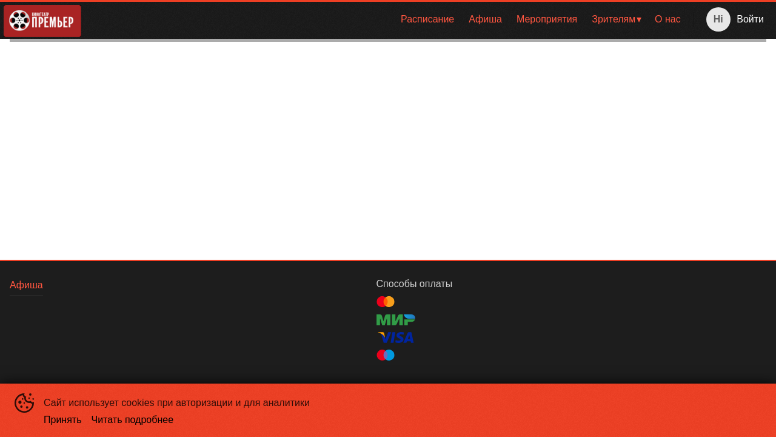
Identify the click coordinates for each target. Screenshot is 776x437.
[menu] (389, 19)
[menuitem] (427, 19)
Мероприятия (547, 19)
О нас (668, 19)
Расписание (427, 19)
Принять (63, 420)
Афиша (485, 19)
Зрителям (613, 19)
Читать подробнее (133, 420)
